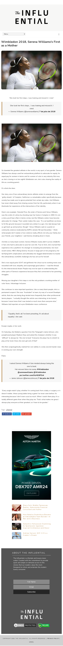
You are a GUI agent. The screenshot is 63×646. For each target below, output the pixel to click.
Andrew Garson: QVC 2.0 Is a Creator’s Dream (35, 535)
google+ (26, 413)
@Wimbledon (40, 372)
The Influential (22, 639)
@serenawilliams (25, 372)
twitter (17, 413)
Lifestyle (9, 409)
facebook (7, 413)
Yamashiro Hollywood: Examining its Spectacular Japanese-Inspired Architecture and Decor (37, 526)
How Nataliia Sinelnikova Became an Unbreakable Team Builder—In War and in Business (37, 517)
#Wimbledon (43, 369)
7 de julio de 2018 (47, 111)
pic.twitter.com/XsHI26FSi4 (32, 375)
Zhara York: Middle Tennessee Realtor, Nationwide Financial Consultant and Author (35, 508)
